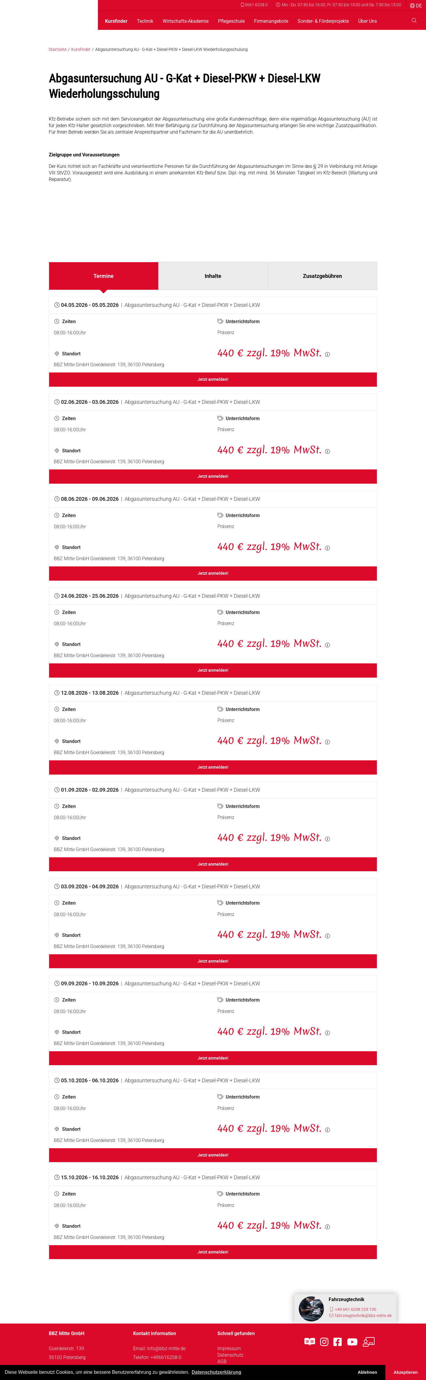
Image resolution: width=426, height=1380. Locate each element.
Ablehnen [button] (367, 1372)
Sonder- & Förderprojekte (323, 21)
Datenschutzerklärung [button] (216, 1372)
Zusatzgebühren (322, 276)
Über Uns (367, 21)
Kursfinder (116, 21)
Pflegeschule (231, 21)
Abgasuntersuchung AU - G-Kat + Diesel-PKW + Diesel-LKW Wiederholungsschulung (171, 49)
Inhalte (213, 276)
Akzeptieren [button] (406, 1372)
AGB (222, 1361)
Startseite (58, 49)
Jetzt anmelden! (213, 379)
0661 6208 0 (254, 5)
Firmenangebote (271, 21)
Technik (145, 21)
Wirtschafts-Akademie (186, 21)
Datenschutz (230, 1355)
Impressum (229, 1348)
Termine (103, 276)
